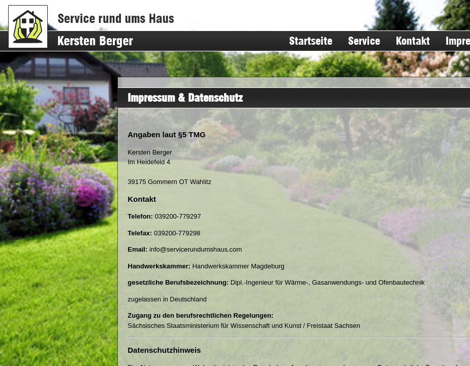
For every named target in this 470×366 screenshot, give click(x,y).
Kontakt (413, 41)
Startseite (310, 41)
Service (364, 41)
